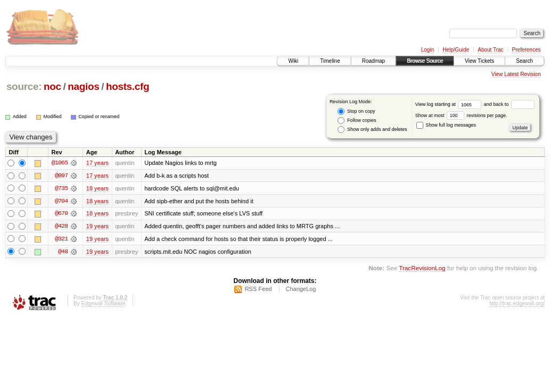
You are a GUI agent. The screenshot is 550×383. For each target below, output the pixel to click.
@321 (61, 239)
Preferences (526, 50)
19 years (97, 226)
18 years (97, 188)
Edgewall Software (103, 304)
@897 (61, 175)
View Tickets (479, 61)
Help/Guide (455, 50)
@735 (61, 188)
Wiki (293, 61)
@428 (61, 226)
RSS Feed (258, 290)
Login (427, 50)
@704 (61, 201)
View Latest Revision (516, 74)
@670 (61, 214)
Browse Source (425, 61)
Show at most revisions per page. (461, 115)
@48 (63, 252)
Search (524, 61)
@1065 (60, 163)
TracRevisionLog (422, 268)
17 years (97, 163)
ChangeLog (300, 290)
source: (24, 86)
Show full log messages (446, 125)
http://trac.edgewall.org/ (517, 304)
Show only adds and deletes (372, 129)
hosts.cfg (127, 86)
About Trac (490, 50)
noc (52, 86)
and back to (509, 104)
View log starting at (449, 104)
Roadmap (373, 61)
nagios (83, 86)
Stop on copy (356, 111)
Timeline (330, 61)
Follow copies (357, 120)
